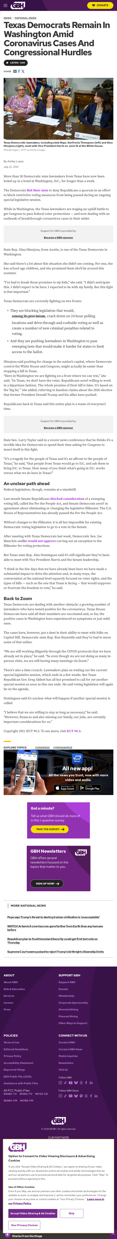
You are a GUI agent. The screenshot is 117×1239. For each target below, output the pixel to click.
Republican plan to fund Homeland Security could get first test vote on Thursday (58, 939)
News (7, 18)
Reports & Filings (14, 1066)
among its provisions (28, 316)
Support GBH (67, 978)
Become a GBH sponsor (58, 237)
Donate (100, 5)
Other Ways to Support (73, 1019)
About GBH (11, 978)
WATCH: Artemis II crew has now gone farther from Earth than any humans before (54, 928)
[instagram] (60, 1079)
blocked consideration (67, 499)
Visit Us (63, 1066)
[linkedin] (91, 1079)
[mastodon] (81, 1092)
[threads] (81, 1079)
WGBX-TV (25, 1090)
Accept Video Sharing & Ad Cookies (32, 1213)
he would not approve (39, 541)
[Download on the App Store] (62, 788)
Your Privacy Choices (24, 1225)
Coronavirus (62, 747)
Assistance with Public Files (21, 1079)
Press (7, 1006)
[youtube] (70, 1079)
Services (9, 992)
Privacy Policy (12, 1052)
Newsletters (66, 1059)
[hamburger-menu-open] (7, 5)
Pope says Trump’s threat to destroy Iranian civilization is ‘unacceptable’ (53, 917)
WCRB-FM (26, 1097)
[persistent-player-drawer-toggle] (113, 1234)
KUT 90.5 (74, 731)
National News (25, 18)
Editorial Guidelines (16, 1045)
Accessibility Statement (18, 1059)
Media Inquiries (68, 1052)
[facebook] (86, 1079)
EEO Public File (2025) (18, 1073)
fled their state (37, 190)
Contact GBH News (70, 1045)
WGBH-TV (10, 1090)
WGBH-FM (10, 1097)
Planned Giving (68, 1013)
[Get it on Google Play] (92, 788)
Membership (66, 992)
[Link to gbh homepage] (18, 5)
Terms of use (11, 1039)
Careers (8, 999)
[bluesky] (76, 1079)
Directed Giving (68, 1006)
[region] (58, 1186)
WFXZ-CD (41, 1090)
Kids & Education (14, 985)
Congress (42, 747)
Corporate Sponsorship (73, 999)
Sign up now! (45, 883)
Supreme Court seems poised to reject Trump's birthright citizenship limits (55, 948)
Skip (71, 1213)
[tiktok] (65, 1079)
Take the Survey (48, 829)
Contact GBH (67, 1039)
